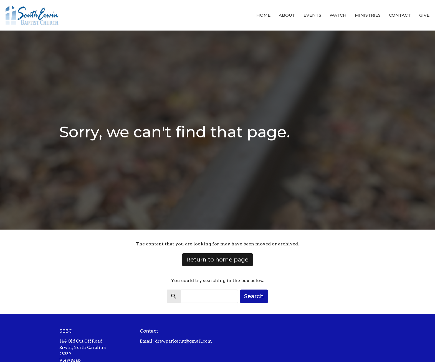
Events (312, 15)
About (287, 15)
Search (254, 296)
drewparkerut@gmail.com (183, 341)
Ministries (368, 15)
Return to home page (217, 259)
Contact (400, 15)
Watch (338, 15)
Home (263, 15)
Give (424, 15)
